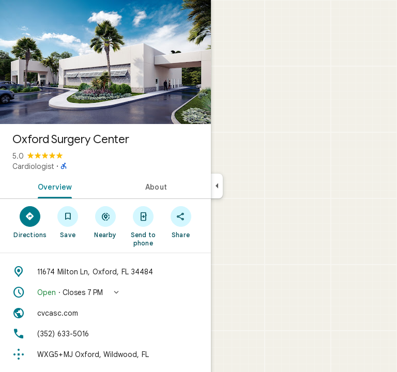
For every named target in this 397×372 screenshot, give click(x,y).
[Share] (181, 221)
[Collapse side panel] (217, 186)
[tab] (52, 186)
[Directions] (30, 221)
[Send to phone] (143, 225)
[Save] (68, 221)
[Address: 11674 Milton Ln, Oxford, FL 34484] (105, 271)
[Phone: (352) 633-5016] (105, 333)
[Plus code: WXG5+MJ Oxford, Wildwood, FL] (105, 354)
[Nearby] (106, 221)
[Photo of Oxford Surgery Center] (105, 62)
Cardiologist (33, 166)
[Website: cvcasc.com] (105, 313)
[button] (105, 292)
